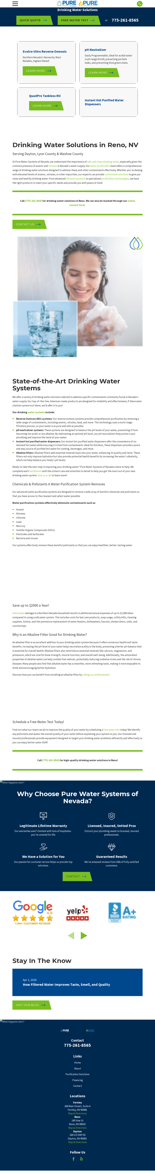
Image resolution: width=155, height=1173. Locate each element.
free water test (111, 608)
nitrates (52, 166)
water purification (100, 166)
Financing (77, 959)
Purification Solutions (77, 953)
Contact (77, 965)
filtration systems (75, 178)
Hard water (18, 492)
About (77, 947)
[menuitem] (16, 1062)
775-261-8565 (125, 20)
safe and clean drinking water (103, 161)
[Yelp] (81, 1038)
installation (35, 350)
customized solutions (116, 174)
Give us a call (44, 354)
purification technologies (115, 178)
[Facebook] (73, 1038)
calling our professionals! (96, 553)
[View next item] (84, 814)
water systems (36, 291)
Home (77, 941)
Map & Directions (77, 992)
